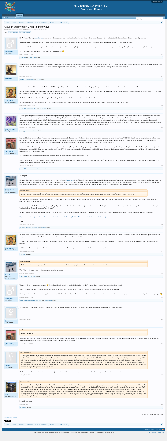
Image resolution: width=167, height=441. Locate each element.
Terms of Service (151, 438)
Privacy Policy (160, 438)
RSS (163, 436)
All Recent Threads (19, 17)
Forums (19, 15)
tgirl (25, 137)
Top (160, 436)
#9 (162, 303)
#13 (162, 410)
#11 (162, 350)
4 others (35, 137)
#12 (162, 381)
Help (34, 15)
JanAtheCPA (9, 158)
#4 (162, 134)
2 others (43, 234)
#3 (162, 112)
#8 (162, 279)
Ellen (32, 86)
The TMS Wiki (10, 15)
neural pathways (13, 39)
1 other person (42, 115)
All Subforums (7, 17)
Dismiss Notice (161, 28)
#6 (162, 231)
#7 (162, 257)
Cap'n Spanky (32, 64)
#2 (162, 82)
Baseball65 (23, 64)
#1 (162, 61)
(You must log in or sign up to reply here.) (152, 420)
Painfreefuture (10, 136)
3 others (39, 86)
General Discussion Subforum (20, 36)
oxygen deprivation (25, 39)
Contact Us (147, 436)
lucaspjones (37, 36)
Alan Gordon (38, 44)
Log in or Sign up (157, 1)
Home (156, 436)
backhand (22, 234)
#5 (162, 172)
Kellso (21, 137)
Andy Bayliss (9, 196)
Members (27, 15)
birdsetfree (8, 84)
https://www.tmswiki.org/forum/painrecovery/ (103, 28)
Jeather (22, 86)
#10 (162, 325)
